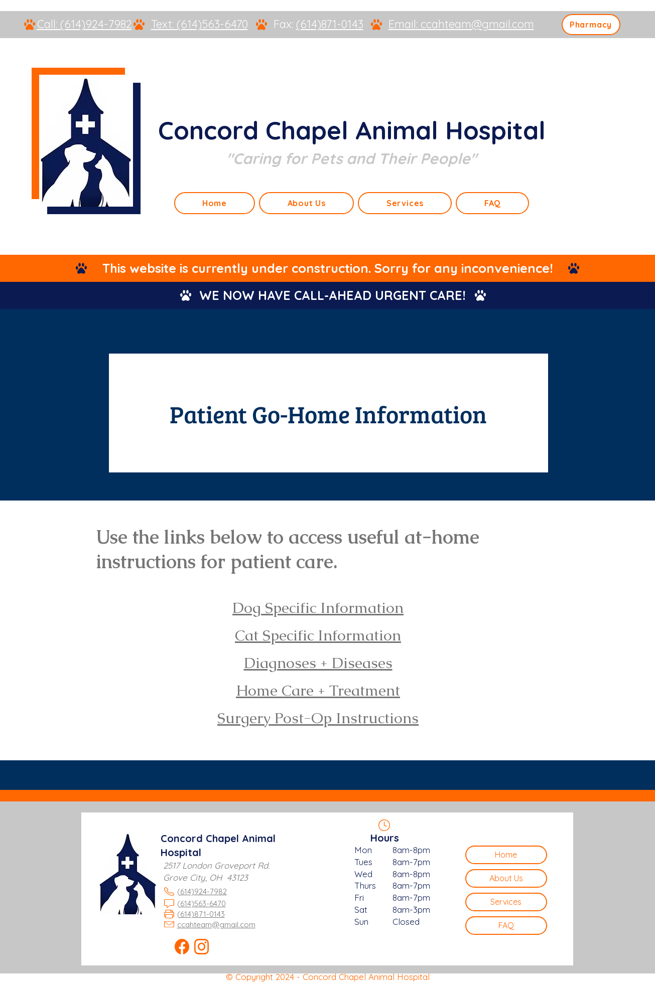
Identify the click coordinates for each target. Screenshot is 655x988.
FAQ (506, 925)
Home (506, 855)
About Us (506, 878)
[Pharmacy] (591, 24)
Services (505, 902)
